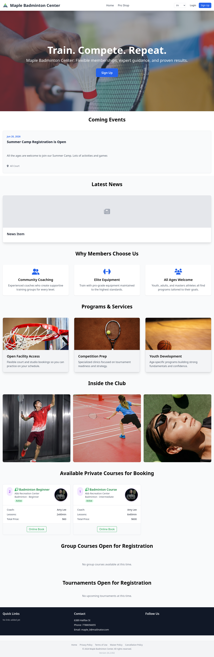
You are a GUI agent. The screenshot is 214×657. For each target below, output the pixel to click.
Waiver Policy (116, 645)
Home (110, 5)
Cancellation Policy (134, 645)
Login (193, 5)
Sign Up (205, 5)
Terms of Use (101, 645)
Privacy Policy (86, 645)
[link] (36, 509)
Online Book (36, 529)
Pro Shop (123, 5)
